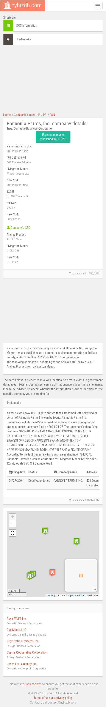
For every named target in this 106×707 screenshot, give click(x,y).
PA (45, 115)
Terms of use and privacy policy (53, 698)
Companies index (24, 115)
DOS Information (26, 25)
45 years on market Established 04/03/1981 (53, 137)
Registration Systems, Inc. (23, 641)
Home (7, 115)
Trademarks (24, 39)
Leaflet (50, 595)
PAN (52, 115)
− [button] (12, 523)
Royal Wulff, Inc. (16, 619)
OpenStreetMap (77, 595)
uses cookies (33, 684)
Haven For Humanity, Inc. (22, 664)
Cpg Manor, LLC (16, 630)
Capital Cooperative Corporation (27, 652)
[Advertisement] (53, 78)
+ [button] (12, 517)
